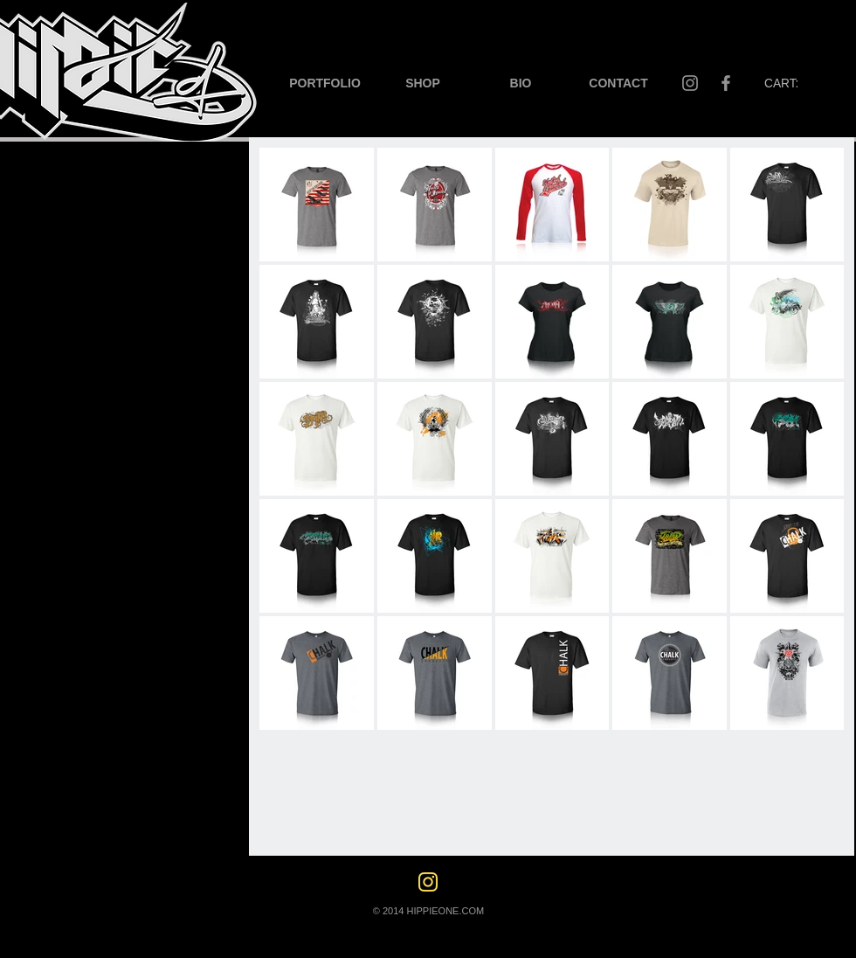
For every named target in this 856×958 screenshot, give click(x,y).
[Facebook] (725, 83)
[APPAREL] (40, 447)
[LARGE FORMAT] (64, 367)
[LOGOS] (65, 175)
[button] (325, 83)
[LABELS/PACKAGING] (80, 288)
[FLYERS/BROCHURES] (79, 249)
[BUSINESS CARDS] (69, 212)
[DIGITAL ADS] (53, 328)
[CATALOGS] (47, 407)
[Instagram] (690, 83)
